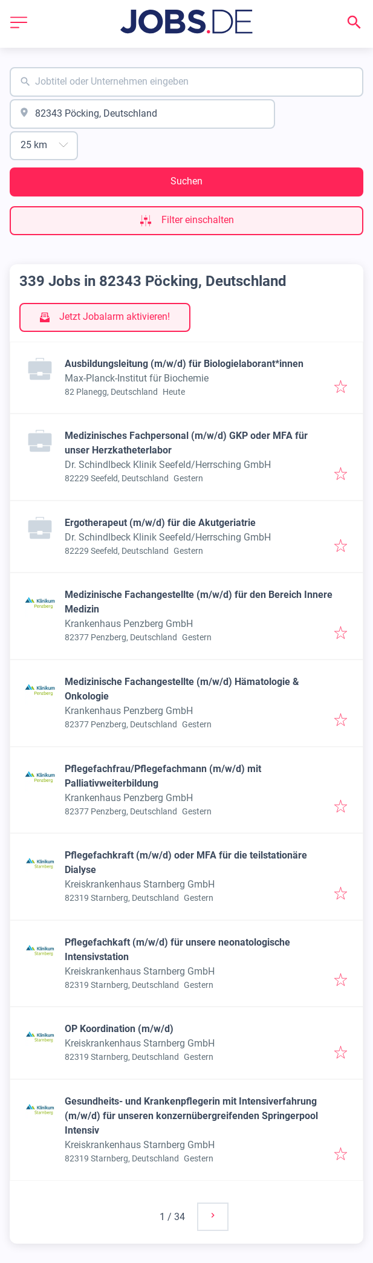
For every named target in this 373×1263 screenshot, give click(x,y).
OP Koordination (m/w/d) (119, 1028)
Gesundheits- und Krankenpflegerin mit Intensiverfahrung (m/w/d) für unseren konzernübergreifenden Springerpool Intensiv (191, 1116)
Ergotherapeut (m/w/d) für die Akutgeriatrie (160, 522)
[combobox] (186, 82)
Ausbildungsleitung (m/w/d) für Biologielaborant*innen (184, 363)
